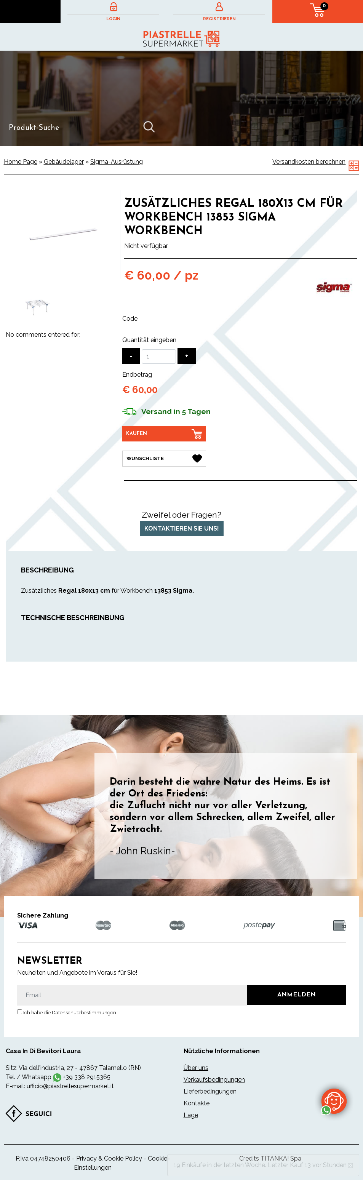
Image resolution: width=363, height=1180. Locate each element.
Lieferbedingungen (210, 1091)
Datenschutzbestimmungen (84, 1012)
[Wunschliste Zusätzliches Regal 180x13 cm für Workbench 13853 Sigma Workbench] (164, 459)
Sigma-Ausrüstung (116, 161)
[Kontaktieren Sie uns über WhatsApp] (334, 1101)
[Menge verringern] (131, 356)
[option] (37, 307)
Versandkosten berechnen (308, 161)
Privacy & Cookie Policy (109, 1158)
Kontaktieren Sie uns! (181, 528)
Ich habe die (69, 1012)
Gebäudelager (64, 161)
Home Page (20, 161)
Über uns (196, 1067)
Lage (191, 1115)
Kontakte (196, 1103)
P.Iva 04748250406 (43, 1158)
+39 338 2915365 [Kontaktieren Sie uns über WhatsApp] (86, 1077)
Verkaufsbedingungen (214, 1079)
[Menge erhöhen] (187, 356)
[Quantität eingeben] (159, 356)
